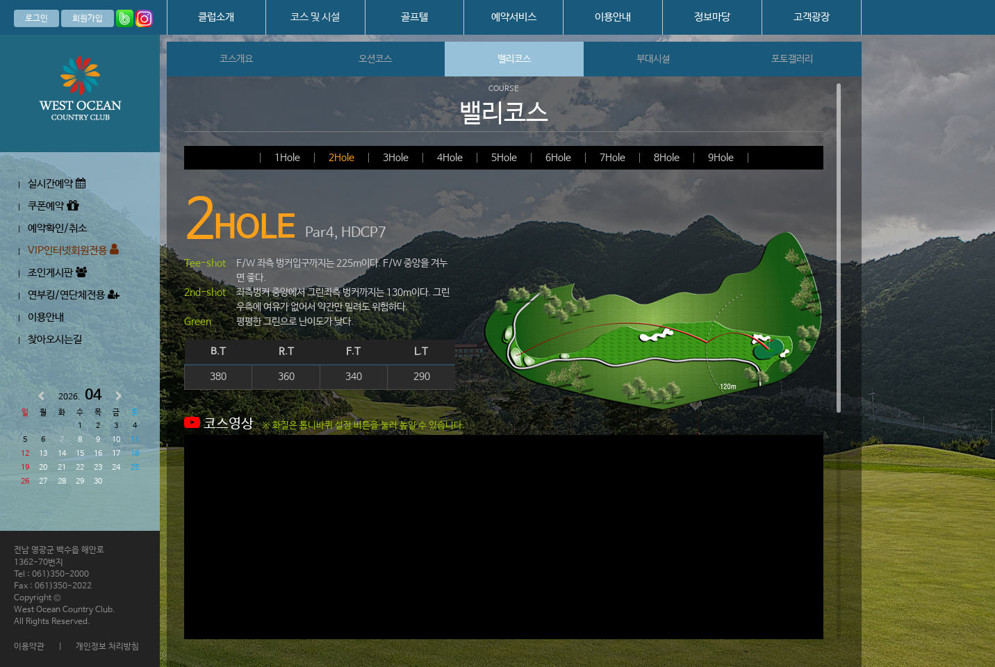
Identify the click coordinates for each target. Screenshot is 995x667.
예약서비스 (513, 17)
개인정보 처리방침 (107, 647)
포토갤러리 (792, 59)
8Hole (667, 158)
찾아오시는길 (55, 339)
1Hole (287, 158)
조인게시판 (57, 273)
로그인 (36, 19)
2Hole (341, 158)
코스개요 (236, 59)
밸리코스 (514, 59)
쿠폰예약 (53, 206)
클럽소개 (216, 17)
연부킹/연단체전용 (74, 295)
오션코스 (375, 59)
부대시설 (653, 59)
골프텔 (414, 17)
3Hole (396, 158)
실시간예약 (56, 184)
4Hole (450, 158)
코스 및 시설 (315, 17)
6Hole (558, 158)
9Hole (721, 158)
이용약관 (29, 647)
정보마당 (712, 17)
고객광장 (811, 17)
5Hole (504, 158)
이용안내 (613, 17)
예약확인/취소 (57, 228)
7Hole (612, 158)
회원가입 (87, 19)
